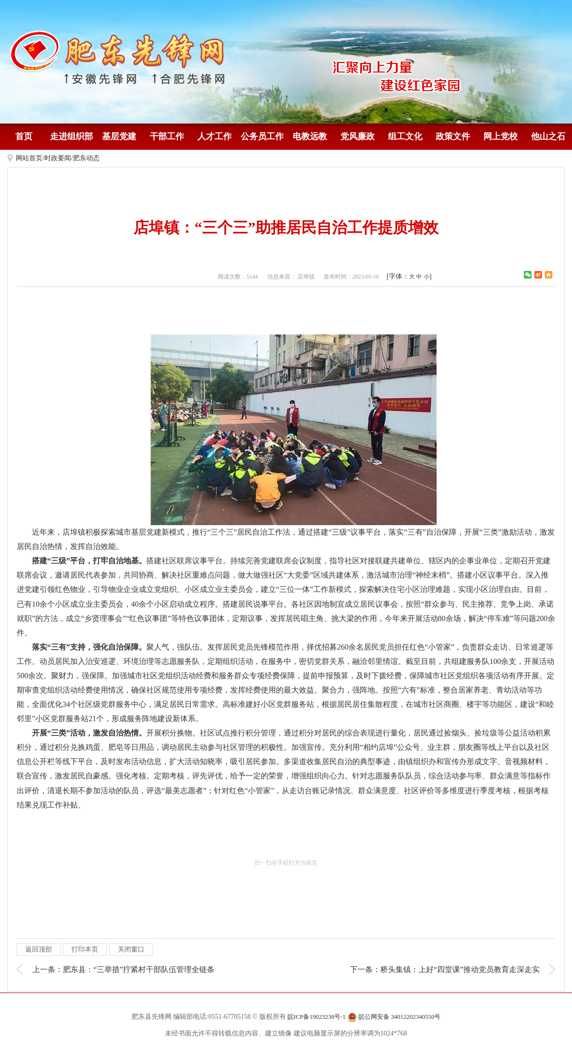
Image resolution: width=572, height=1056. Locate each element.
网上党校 (500, 136)
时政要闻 (57, 158)
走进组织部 (71, 136)
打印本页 (85, 949)
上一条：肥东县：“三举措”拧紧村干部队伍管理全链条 (123, 969)
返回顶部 (38, 949)
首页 (23, 136)
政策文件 (453, 136)
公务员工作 (262, 136)
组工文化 (405, 136)
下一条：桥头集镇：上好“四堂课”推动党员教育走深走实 (445, 969)
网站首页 (29, 158)
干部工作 (167, 136)
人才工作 (214, 136)
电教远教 (310, 136)
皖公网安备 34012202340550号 (394, 1017)
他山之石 (548, 136)
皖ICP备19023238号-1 (316, 1016)
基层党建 (119, 136)
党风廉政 (357, 136)
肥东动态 (86, 158)
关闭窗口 (131, 949)
